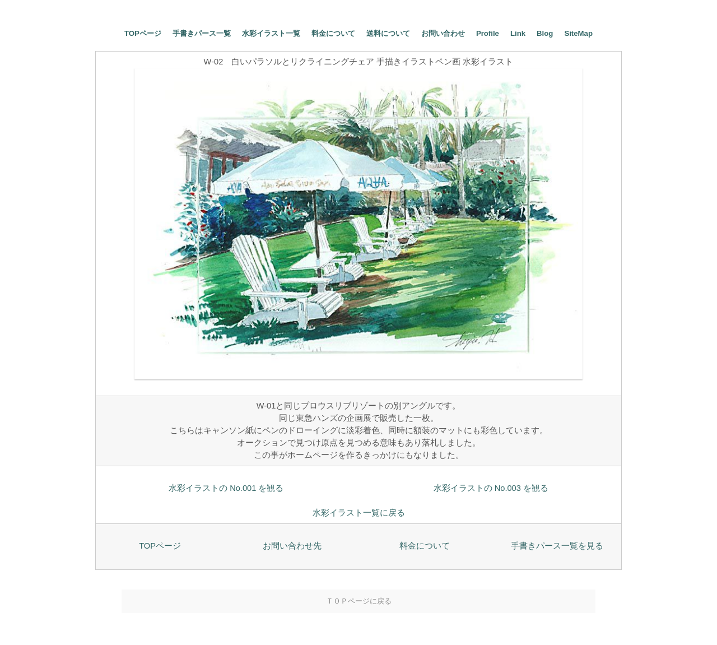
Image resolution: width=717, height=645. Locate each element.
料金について (333, 33)
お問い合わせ (443, 33)
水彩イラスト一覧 (271, 33)
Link (517, 33)
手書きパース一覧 (202, 33)
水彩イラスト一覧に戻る (359, 512)
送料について (388, 33)
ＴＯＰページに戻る (359, 601)
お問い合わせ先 (292, 545)
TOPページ (142, 33)
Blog (545, 33)
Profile (487, 33)
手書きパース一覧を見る (557, 545)
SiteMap (578, 33)
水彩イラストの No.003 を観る (491, 488)
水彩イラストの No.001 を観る (226, 488)
